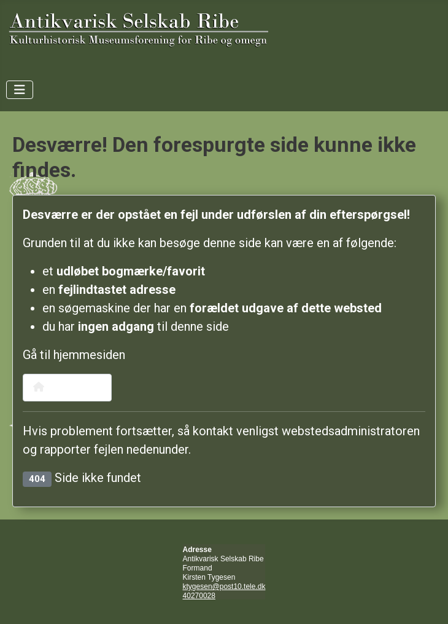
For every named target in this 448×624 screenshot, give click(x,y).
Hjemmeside (67, 387)
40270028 (199, 595)
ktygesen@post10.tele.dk (224, 586)
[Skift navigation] (19, 90)
